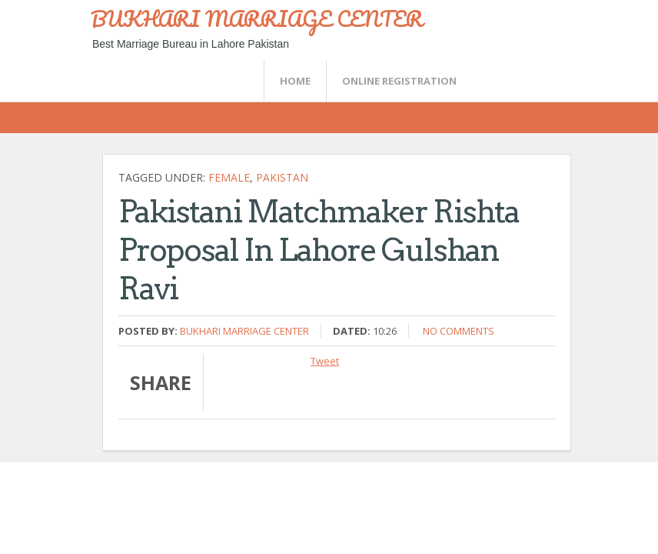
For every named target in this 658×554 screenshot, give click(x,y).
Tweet (325, 361)
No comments (458, 331)
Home (295, 81)
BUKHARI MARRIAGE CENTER (257, 18)
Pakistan (282, 177)
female (229, 177)
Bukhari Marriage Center (244, 331)
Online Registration (399, 81)
